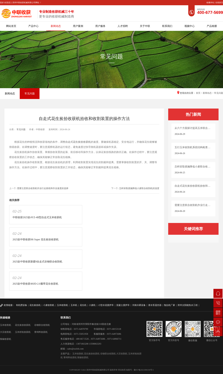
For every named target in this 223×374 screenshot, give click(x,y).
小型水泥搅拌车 (106, 305)
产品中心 (33, 26)
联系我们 (167, 26)
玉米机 (74, 305)
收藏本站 (210, 2)
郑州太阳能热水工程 (188, 305)
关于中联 (145, 26)
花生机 (83, 305)
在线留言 (219, 2)
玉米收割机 (62, 305)
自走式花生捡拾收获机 (78, 142)
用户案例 (78, 26)
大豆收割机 (5, 332)
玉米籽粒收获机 (23, 332)
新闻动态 (56, 26)
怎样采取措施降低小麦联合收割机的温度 (139, 188)
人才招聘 (123, 26)
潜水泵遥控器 (155, 305)
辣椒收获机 (5, 339)
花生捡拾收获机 (23, 325)
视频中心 (189, 26)
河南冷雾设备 (139, 305)
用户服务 (100, 26)
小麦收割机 (48, 305)
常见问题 (30, 93)
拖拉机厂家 (169, 305)
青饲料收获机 (41, 332)
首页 (198, 93)
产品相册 (212, 26)
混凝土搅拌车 (123, 305)
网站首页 (11, 26)
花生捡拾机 (35, 305)
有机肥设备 (21, 305)
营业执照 (122, 370)
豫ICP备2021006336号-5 (144, 370)
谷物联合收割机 (42, 325)
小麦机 (92, 305)
